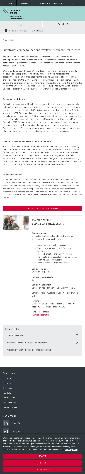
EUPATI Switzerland (42, 335)
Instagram (12, 431)
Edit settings (42, 469)
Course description (41, 315)
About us (76, 3)
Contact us (25, 3)
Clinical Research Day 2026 (51, 3)
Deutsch (8, 3)
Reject (42, 463)
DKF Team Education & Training (42, 208)
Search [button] (64, 24)
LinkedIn (11, 423)
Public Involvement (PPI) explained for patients (42, 342)
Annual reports (9, 398)
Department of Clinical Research (17, 18)
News (14, 31)
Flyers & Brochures (10, 407)
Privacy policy (71, 449)
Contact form (8, 383)
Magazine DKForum (10, 403)
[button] (21, 24)
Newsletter (7, 393)
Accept (42, 456)
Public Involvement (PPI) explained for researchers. (42, 350)
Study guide (7, 388)
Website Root (6, 30)
